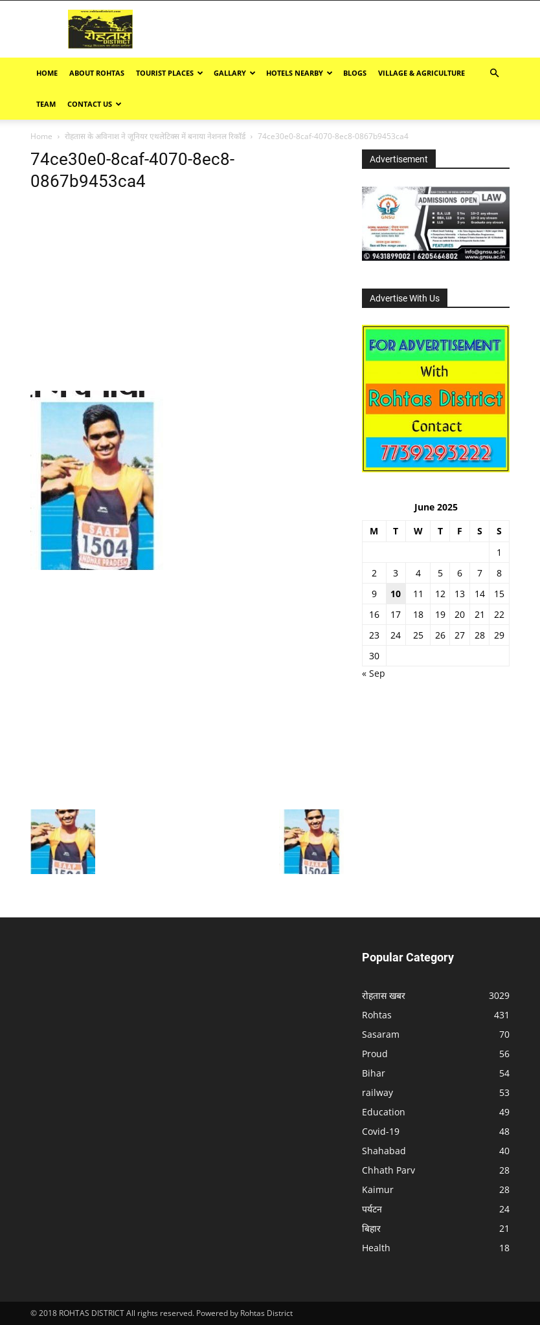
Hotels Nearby (299, 73)
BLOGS (354, 73)
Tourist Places (169, 73)
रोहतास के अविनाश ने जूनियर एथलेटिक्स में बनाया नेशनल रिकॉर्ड (155, 136)
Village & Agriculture (421, 73)
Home (47, 73)
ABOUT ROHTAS (96, 73)
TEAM (46, 104)
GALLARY (235, 73)
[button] (494, 73)
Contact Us (94, 104)
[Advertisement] (374, 29)
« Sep (373, 673)
